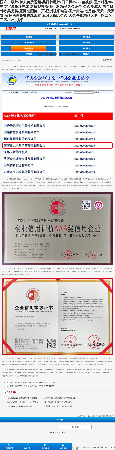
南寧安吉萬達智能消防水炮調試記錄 (20, 406)
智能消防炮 (86, 42)
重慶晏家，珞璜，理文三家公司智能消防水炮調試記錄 (63, 406)
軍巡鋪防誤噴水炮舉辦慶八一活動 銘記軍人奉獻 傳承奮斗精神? (32, 386)
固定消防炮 (86, 48)
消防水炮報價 (28, 48)
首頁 (12, 43)
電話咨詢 (9, 446)
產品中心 (27, 446)
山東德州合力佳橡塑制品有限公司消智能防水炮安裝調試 (27, 398)
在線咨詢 (63, 446)
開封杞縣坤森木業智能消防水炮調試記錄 (58, 402)
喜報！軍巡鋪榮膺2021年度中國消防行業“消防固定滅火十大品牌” (32, 382)
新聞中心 (32, 43)
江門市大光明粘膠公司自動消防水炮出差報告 (60, 398)
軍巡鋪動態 (42, 43)
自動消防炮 (86, 37)
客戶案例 (45, 446)
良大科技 (62, 433)
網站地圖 (75, 427)
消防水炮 (29, 37)
